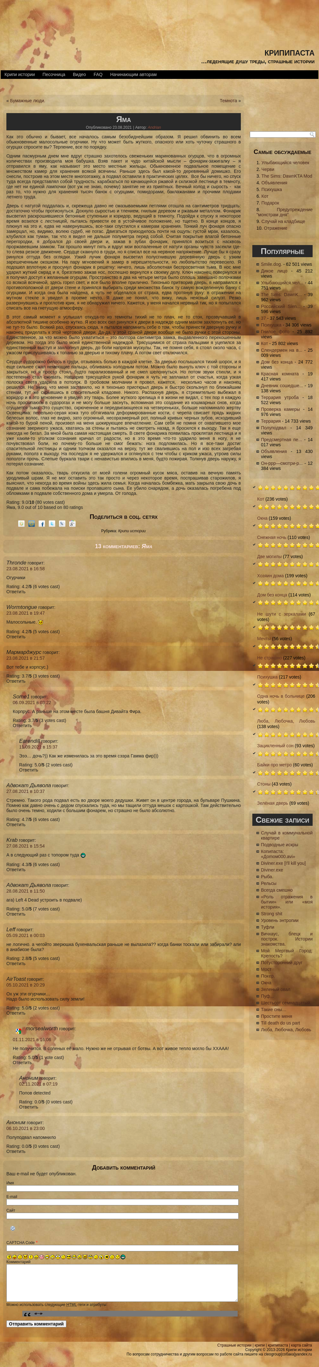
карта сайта (301, 1346)
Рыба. (267, 876)
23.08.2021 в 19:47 (25, 613)
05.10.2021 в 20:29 (25, 984)
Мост (266, 969)
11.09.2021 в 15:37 (38, 746)
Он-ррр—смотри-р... (282, 463)
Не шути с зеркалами (281, 614)
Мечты (264, 638)
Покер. (268, 976)
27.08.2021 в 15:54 (25, 846)
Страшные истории (234, 1346)
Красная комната (280, 373)
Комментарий (18, 1262)
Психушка (272, 189)
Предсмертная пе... (281, 439)
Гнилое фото (275, 331)
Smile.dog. (271, 264)
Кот (265, 196)
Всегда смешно (277, 890)
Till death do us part (280, 1022)
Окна (262, 518)
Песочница (53, 74)
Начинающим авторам (133, 74)
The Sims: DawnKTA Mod (287, 176)
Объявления (274, 182)
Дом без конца (277, 362)
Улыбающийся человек (285, 162)
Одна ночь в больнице (281, 696)
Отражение (275, 228)
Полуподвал (273, 427)
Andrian (154, 127)
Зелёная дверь (272, 803)
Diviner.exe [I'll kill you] (283, 863)
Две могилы (269, 556)
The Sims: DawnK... (281, 294)
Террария (271, 421)
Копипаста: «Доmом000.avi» (278, 854)
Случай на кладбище (283, 221)
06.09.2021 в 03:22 (32, 702)
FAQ (97, 74)
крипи (260, 1346)
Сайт (10, 1210)
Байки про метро (274, 764)
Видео (79, 74)
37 (263, 318)
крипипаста (289, 52)
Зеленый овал (275, 989)
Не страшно (269, 657)
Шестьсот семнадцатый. (286, 1002)
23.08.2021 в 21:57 (25, 658)
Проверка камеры (280, 409)
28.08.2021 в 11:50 (25, 891)
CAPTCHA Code (20, 1242)
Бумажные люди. (27, 100)
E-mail (11, 1196)
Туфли (267, 927)
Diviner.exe (272, 869)
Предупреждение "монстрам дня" (284, 212)
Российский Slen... (280, 306)
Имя (10, 1183)
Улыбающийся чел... (282, 282)
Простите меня (276, 1016)
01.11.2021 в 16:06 (32, 1039)
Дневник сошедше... (282, 385)
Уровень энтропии (280, 920)
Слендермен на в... (281, 350)
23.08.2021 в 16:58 (25, 568)
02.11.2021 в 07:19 (38, 1084)
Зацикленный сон (275, 745)
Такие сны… (273, 1009)
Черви (268, 169)
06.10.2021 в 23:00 (25, 1128)
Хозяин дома (270, 575)
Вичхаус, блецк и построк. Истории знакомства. (287, 939)
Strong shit (271, 913)
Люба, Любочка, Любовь (286, 721)
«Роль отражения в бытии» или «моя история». (287, 902)
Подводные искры (279, 844)
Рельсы (269, 883)
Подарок (270, 202)
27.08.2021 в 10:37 (25, 791)
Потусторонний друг (281, 962)
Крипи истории (19, 74)
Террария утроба (280, 397)
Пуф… (267, 996)
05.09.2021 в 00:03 (25, 935)
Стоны (264, 784)
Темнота (228, 100)
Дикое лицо (274, 270)
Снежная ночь (271, 537)
